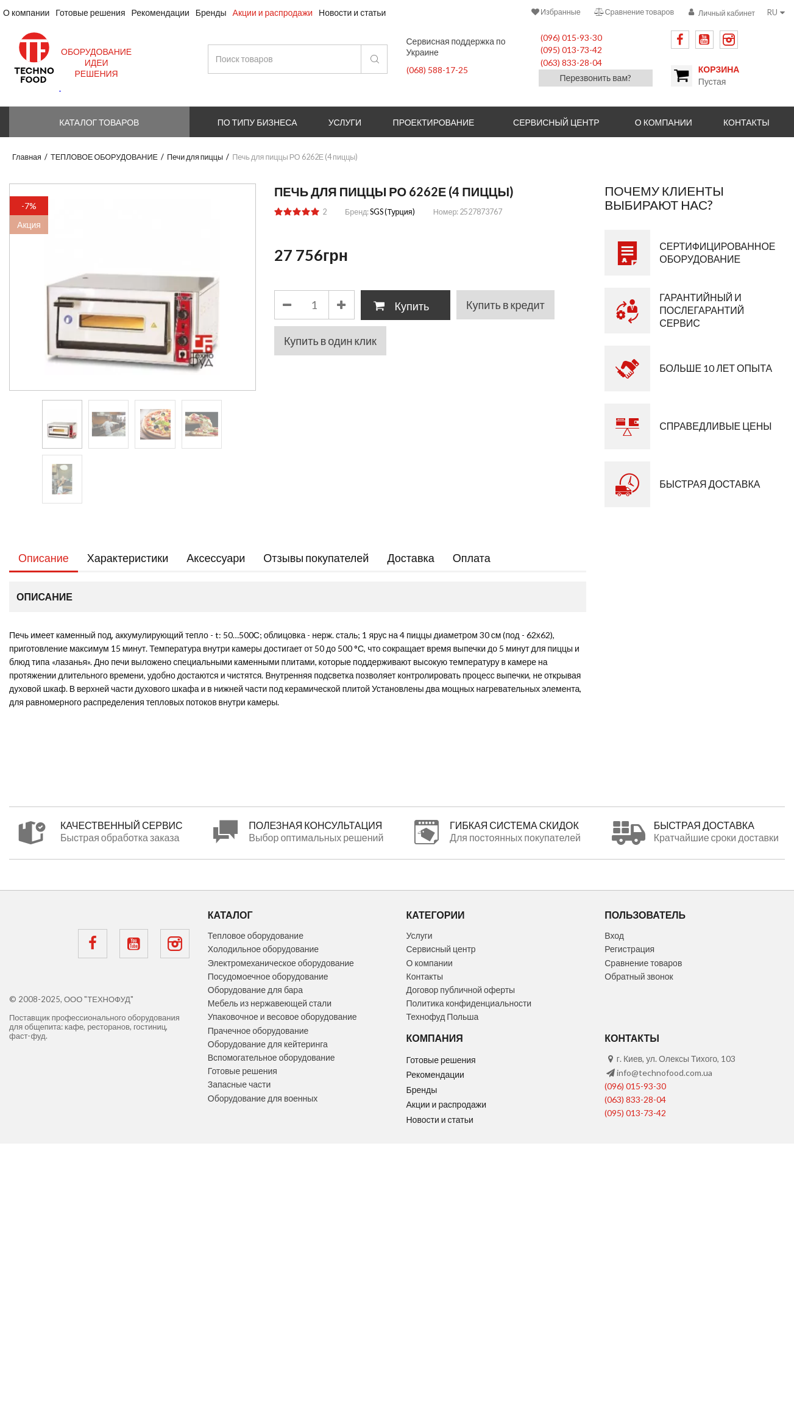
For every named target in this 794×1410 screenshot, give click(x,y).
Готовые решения (242, 1071)
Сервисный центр (556, 122)
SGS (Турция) (392, 211)
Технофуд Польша (442, 1016)
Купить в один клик (330, 340)
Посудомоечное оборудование (268, 976)
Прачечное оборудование (258, 1030)
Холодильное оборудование (263, 949)
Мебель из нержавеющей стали (269, 1003)
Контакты (424, 976)
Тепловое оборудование (255, 935)
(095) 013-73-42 (571, 50)
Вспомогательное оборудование (271, 1057)
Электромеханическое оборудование (281, 963)
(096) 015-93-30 (571, 37)
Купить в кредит (505, 305)
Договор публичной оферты (461, 990)
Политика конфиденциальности (469, 1003)
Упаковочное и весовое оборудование (282, 1016)
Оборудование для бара (255, 990)
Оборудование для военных (263, 1098)
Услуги (419, 935)
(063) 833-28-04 (571, 62)
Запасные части (239, 1084)
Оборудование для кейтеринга (268, 1044)
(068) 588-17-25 (437, 70)
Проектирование (434, 122)
